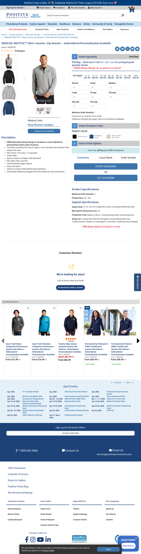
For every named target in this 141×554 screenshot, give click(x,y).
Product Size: (77, 198)
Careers (109, 519)
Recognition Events (124, 24)
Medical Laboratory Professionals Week (34, 407)
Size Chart (133, 56)
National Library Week (72, 401)
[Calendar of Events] (70, 402)
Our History (111, 514)
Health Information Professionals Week (119, 407)
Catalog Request (15, 519)
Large (74, 92)
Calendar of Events (18, 474)
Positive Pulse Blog (18, 486)
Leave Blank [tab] (105, 157)
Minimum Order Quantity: (83, 112)
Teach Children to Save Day (32, 415)
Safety (86, 24)
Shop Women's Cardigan (40, 124)
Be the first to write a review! (70, 287)
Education (52, 24)
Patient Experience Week (73, 415)
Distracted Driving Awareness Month (117, 393)
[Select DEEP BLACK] (80, 136)
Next (138, 340)
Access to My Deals (70, 433)
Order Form (45, 509)
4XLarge (94, 102)
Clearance (124, 29)
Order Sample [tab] (128, 157)
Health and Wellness (85, 29)
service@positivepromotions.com (114, 454)
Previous (2, 340)
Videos (76, 509)
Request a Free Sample (44, 131)
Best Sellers (107, 29)
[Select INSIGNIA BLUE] (97, 136)
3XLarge (75, 102)
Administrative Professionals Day (77, 410)
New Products (63, 29)
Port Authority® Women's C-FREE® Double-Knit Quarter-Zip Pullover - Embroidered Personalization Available (97, 349)
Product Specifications (85, 189)
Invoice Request (47, 519)
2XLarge (112, 92)
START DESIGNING (105, 166)
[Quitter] (136, 538)
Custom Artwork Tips (49, 525)
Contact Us (72, 450)
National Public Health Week (75, 399)
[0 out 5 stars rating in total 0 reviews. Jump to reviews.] (13, 51)
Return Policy (13, 514)
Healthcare (64, 24)
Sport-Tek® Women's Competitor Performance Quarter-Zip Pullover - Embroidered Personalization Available (43, 349)
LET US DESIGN (105, 177)
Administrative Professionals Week (75, 407)
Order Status (46, 514)
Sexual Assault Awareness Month (77, 396)
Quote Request (14, 509)
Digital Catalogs (80, 514)
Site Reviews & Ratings (20, 492)
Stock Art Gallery (17, 480)
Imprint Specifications (85, 202)
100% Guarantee (17, 468)
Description (8, 137)
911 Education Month (30, 392)
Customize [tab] (83, 157)
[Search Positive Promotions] (82, 15)
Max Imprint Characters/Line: (84, 211)
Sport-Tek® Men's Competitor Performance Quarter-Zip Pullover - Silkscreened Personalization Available (17, 349)
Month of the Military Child (32, 396)
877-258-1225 (107, 62)
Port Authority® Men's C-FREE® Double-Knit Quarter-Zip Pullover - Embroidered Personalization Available (122, 349)
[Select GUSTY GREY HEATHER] (114, 136)
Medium (112, 83)
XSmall (75, 83)
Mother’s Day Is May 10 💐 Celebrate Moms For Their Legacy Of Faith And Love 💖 (70, 2)
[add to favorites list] (28, 308)
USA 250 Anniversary (18, 29)
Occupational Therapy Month (33, 399)
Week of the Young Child (116, 399)
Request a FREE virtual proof (110, 150)
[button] (59, 7)
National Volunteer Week (116, 401)
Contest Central (80, 519)
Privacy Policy (48, 550)
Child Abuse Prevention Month (76, 392)
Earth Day (110, 410)
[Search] (123, 15)
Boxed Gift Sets (42, 29)
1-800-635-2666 (28, 450)
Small (92, 83)
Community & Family (102, 24)
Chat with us (128, 546)
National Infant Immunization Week (33, 411)
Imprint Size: (77, 207)
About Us (110, 509)
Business (76, 24)
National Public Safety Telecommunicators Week (31, 402)
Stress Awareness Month (116, 396)
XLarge (93, 92)
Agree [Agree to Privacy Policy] (108, 549)
